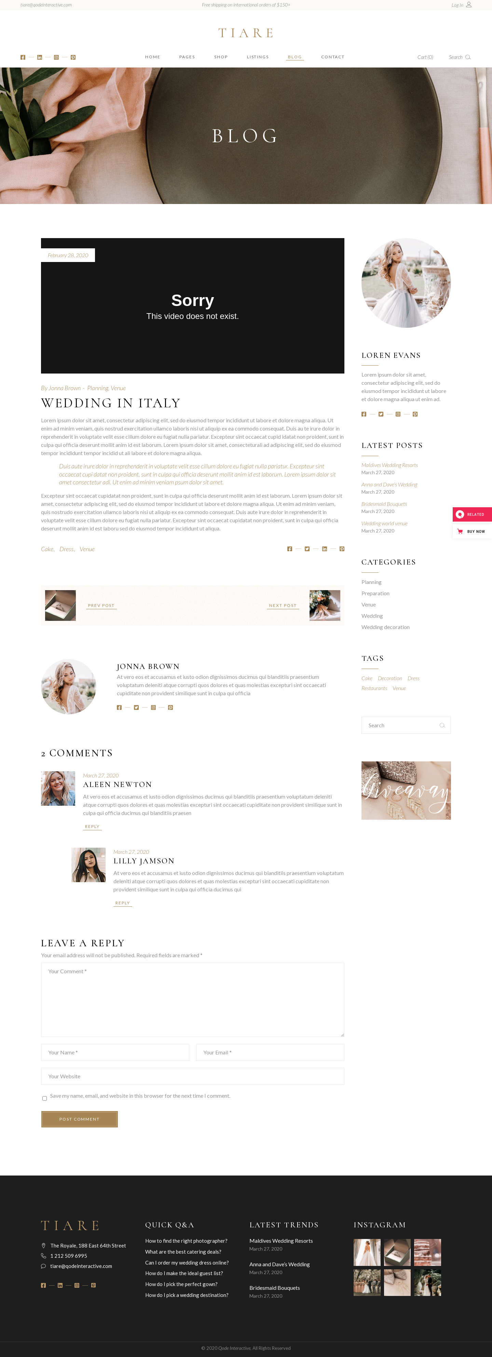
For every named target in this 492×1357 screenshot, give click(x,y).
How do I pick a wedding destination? (187, 1295)
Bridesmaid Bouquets (384, 503)
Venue (118, 388)
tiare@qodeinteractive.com (46, 5)
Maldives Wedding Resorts (389, 465)
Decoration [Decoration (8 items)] (390, 678)
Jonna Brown (65, 388)
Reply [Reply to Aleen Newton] (92, 826)
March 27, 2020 (101, 775)
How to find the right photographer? (186, 1241)
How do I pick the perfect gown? (181, 1284)
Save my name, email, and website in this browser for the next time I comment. (140, 1095)
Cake (47, 549)
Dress (66, 549)
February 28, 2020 (68, 255)
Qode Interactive (234, 1348)
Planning (97, 388)
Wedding (372, 615)
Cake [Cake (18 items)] (366, 678)
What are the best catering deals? (183, 1252)
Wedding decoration (385, 627)
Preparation (375, 593)
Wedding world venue (384, 523)
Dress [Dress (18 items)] (414, 678)
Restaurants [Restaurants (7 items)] (374, 688)
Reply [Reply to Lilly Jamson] (122, 902)
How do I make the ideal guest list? (184, 1273)
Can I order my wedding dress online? (187, 1262)
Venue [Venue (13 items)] (399, 688)
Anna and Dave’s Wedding (389, 484)
